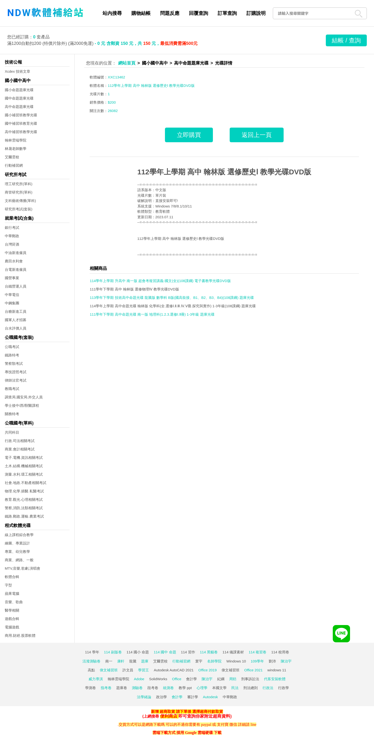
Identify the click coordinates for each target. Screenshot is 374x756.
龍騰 (132, 661)
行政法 (268, 688)
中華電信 (12, 295)
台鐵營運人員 (15, 286)
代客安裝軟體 (275, 679)
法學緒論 (144, 697)
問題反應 (169, 13)
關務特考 (12, 414)
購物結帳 (141, 13)
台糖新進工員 (15, 311)
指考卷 (106, 688)
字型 (8, 585)
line (253, 724)
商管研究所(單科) (18, 192)
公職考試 (12, 347)
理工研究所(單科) (18, 184)
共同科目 (12, 432)
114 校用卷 (280, 652)
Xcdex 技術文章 (17, 71)
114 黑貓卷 (209, 652)
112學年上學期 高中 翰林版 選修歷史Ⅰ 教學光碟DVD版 (224, 172)
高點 (91, 670)
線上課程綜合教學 (19, 535)
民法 (235, 688)
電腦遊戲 (12, 627)
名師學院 (214, 661)
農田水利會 (14, 261)
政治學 (161, 697)
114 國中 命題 (165, 652)
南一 (108, 661)
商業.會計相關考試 (20, 449)
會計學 (191, 679)
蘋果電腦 (12, 593)
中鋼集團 (12, 303)
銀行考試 (12, 227)
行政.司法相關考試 (20, 441)
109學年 (257, 661)
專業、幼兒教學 (17, 551)
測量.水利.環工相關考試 (24, 474)
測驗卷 (137, 688)
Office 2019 (207, 670)
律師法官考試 (15, 380)
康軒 (120, 661)
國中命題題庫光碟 (19, 98)
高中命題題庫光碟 (19, 107)
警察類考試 (14, 363)
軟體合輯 (12, 577)
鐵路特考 (12, 355)
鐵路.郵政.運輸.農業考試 (24, 516)
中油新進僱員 (15, 253)
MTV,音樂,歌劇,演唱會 (22, 568)
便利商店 (168, 716)
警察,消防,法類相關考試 (24, 508)
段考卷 (152, 688)
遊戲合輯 (12, 619)
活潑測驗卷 (91, 661)
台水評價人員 (15, 328)
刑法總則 (250, 688)
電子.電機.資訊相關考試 (24, 457)
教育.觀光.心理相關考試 (24, 499)
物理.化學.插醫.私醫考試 (24, 491)
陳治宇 (286, 661)
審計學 (192, 697)
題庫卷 (121, 688)
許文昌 (128, 670)
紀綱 (220, 679)
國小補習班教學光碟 (21, 115)
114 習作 (188, 652)
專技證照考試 (15, 372)
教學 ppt (185, 688)
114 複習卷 (257, 652)
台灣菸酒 (12, 244)
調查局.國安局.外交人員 (24, 397)
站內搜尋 (112, 13)
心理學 (202, 688)
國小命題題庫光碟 (19, 90)
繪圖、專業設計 (17, 543)
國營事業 (12, 278)
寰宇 (198, 661)
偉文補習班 (109, 670)
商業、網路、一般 (19, 560)
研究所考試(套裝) (18, 209)
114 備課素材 (233, 652)
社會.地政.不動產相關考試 (25, 483)
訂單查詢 (227, 13)
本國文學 (219, 688)
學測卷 (90, 688)
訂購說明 (256, 13)
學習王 (143, 670)
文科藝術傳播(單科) (20, 201)
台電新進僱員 (15, 269)
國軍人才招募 (15, 320)
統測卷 (168, 688)
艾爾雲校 (12, 157)
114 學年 (92, 652)
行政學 (283, 688)
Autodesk (210, 697)
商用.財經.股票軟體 (20, 635)
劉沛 (272, 661)
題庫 (144, 661)
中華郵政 (12, 236)
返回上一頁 (257, 134)
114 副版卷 (113, 652)
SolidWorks (158, 679)
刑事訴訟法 (250, 679)
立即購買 (189, 134)
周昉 (232, 679)
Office (176, 679)
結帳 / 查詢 (346, 40)
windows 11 (276, 670)
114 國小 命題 (138, 652)
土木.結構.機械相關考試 (24, 466)
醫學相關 (12, 610)
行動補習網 (14, 165)
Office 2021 (253, 670)
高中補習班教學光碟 (21, 132)
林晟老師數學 (15, 149)
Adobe (139, 679)
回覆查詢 (198, 13)
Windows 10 (236, 661)
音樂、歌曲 (14, 602)
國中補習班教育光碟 (21, 123)
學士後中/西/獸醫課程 (22, 405)
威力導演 (95, 679)
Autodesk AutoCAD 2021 (173, 670)
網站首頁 (126, 63)
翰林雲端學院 (15, 140)
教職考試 (12, 389)
